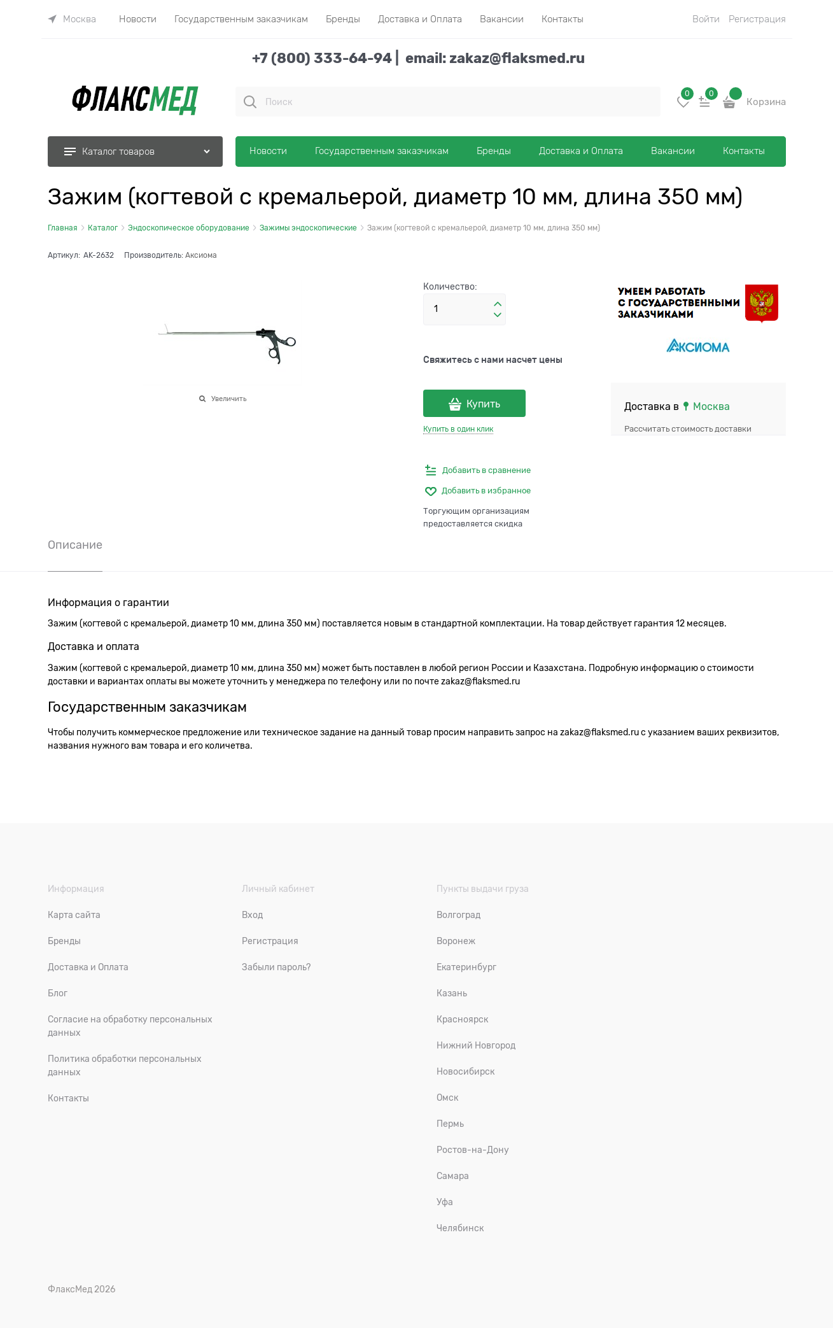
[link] (72, 19)
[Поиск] (250, 102)
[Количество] (464, 309)
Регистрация (757, 19)
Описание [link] (75, 545)
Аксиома (201, 255)
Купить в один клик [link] (458, 429)
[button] (498, 304)
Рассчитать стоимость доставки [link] (688, 429)
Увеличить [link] (228, 398)
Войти (706, 19)
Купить (483, 404)
